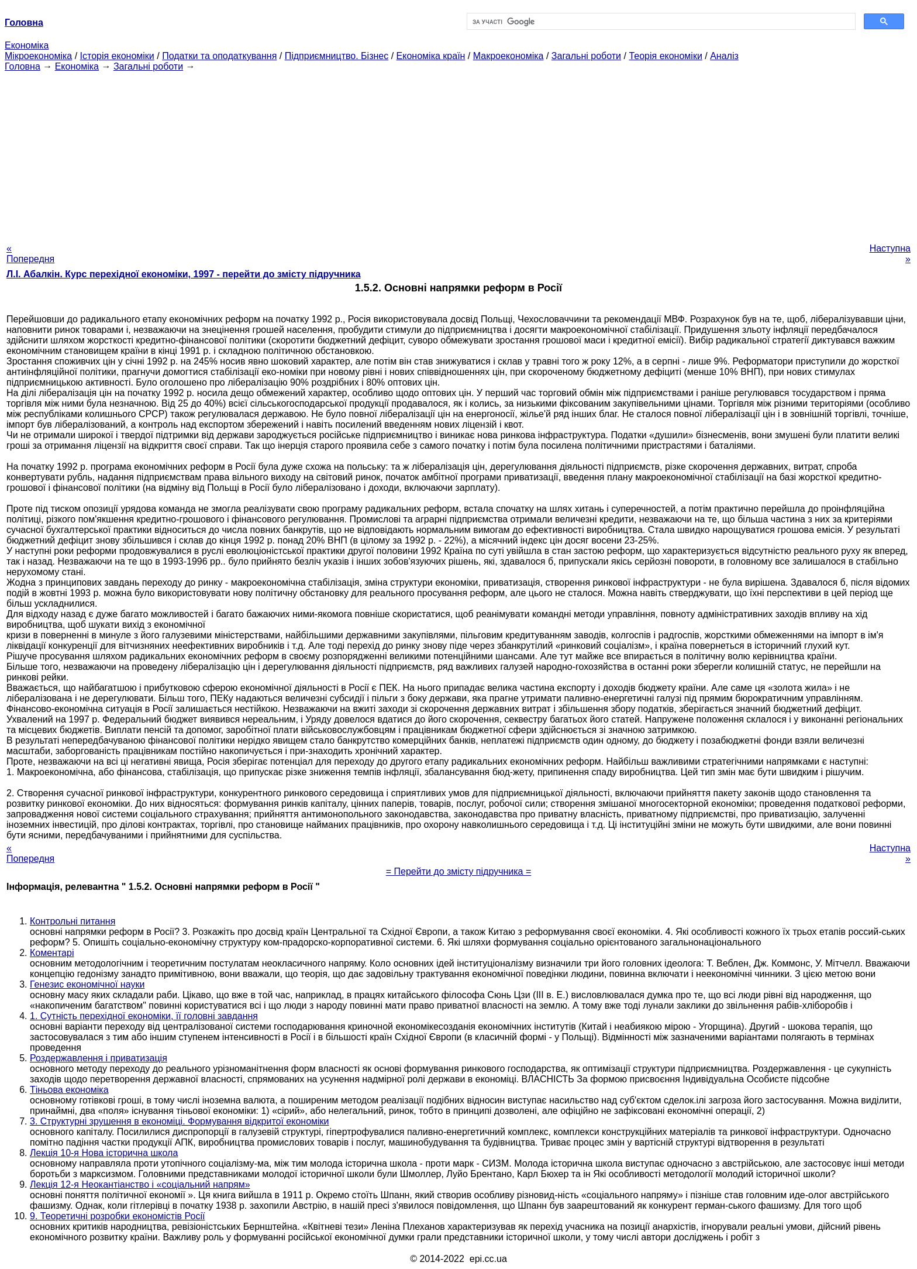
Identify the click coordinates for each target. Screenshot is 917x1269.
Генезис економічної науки (87, 984)
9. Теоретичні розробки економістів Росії (117, 1216)
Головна (22, 66)
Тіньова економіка (69, 1090)
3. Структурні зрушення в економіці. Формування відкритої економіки (179, 1121)
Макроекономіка (508, 56)
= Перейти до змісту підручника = (459, 871)
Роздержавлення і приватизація (98, 1058)
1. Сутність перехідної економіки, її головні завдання (144, 1016)
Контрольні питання (72, 921)
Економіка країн (431, 56)
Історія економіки (117, 56)
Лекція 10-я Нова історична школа (104, 1153)
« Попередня (30, 253)
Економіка (27, 45)
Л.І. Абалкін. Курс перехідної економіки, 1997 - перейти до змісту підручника (183, 274)
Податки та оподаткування (219, 56)
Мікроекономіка (38, 56)
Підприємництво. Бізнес (337, 56)
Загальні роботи (586, 56)
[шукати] (660, 21)
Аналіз (724, 56)
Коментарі (52, 953)
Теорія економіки (665, 56)
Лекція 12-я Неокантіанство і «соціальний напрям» (140, 1184)
